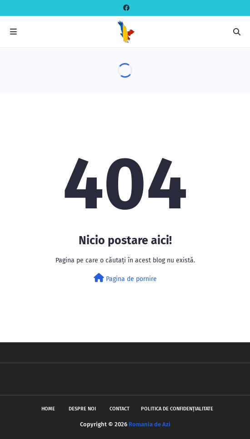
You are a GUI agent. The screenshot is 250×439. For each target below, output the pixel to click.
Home (48, 409)
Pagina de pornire (125, 278)
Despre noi (82, 409)
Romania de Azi (149, 424)
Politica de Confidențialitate (177, 409)
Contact (120, 409)
